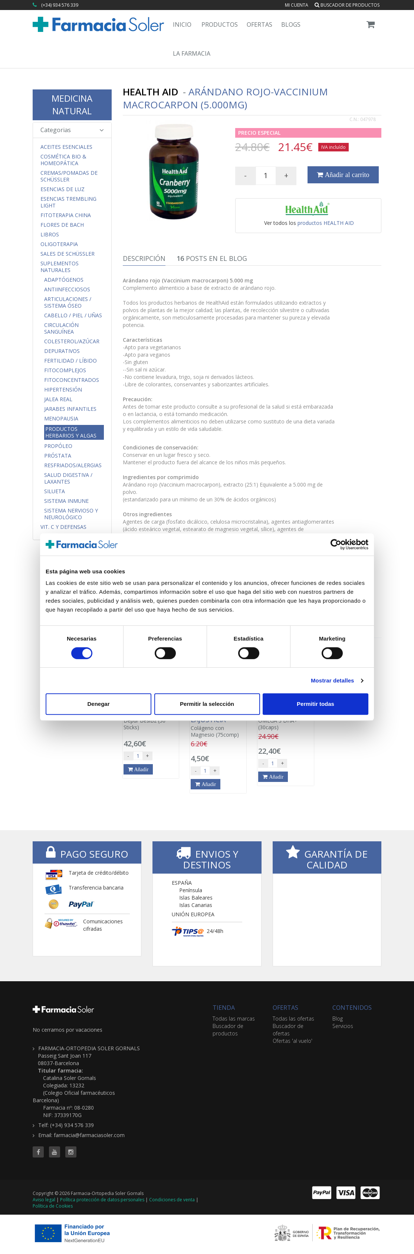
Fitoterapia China (65, 215)
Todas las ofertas (293, 1018)
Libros (49, 234)
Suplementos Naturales (59, 267)
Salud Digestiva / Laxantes (68, 478)
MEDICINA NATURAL (72, 104)
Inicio (182, 24)
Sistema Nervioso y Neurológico (71, 514)
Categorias (72, 130)
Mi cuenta (296, 5)
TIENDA (224, 1007)
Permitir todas (315, 704)
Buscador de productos (347, 5)
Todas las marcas (234, 1018)
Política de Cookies (53, 1206)
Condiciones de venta (172, 1199)
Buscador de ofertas (288, 1029)
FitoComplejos (65, 370)
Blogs (290, 24)
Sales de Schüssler (67, 254)
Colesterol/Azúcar (71, 341)
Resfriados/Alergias (73, 465)
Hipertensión (63, 389)
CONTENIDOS (352, 1007)
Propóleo (58, 446)
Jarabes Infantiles (70, 409)
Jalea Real (58, 399)
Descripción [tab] (144, 258)
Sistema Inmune (66, 501)
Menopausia (61, 418)
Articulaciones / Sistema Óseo (67, 302)
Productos (219, 24)
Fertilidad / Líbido (70, 360)
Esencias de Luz (62, 189)
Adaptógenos (63, 279)
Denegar (98, 704)
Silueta (54, 491)
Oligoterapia (59, 244)
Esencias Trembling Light (68, 202)
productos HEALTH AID (326, 222)
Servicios (342, 1025)
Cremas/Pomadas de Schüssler (69, 176)
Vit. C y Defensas (63, 527)
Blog (337, 1018)
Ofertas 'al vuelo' (292, 1040)
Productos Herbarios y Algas (70, 432)
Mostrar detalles (332, 680)
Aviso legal (44, 1199)
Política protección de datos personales (102, 1199)
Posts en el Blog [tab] (212, 258)
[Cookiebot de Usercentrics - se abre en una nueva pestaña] (335, 544)
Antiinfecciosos (67, 289)
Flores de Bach (62, 225)
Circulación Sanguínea (61, 328)
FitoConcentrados (71, 380)
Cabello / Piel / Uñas (73, 315)
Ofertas (259, 24)
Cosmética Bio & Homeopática (63, 160)
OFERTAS (285, 1007)
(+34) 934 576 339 (59, 5)
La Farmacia (191, 53)
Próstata (57, 455)
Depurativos (62, 351)
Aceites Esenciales (66, 147)
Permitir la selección (207, 704)
